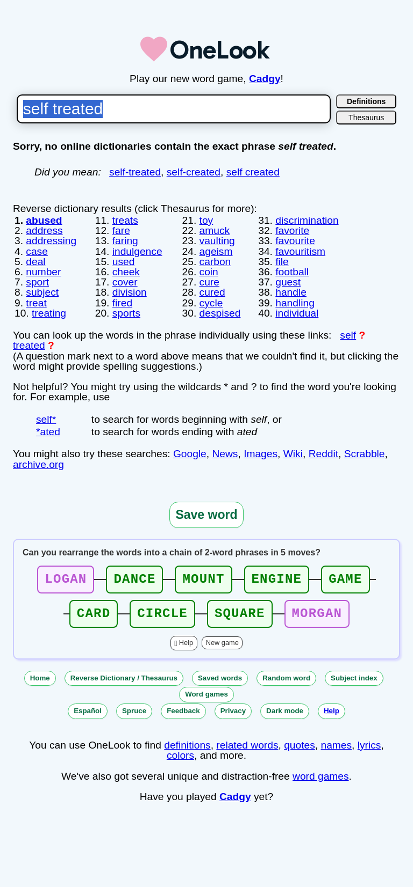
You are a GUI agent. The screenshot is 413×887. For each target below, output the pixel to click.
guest (288, 282)
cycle (211, 303)
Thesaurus (366, 117)
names (336, 745)
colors (180, 755)
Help (186, 643)
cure (209, 282)
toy (206, 220)
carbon (215, 261)
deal (35, 261)
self (348, 335)
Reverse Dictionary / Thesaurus (123, 678)
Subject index (354, 678)
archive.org (38, 464)
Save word (206, 515)
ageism (216, 251)
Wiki (293, 453)
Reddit (323, 453)
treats (125, 220)
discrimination (306, 220)
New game (222, 643)
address (44, 230)
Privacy (233, 711)
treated (29, 345)
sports (126, 313)
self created (253, 172)
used (123, 261)
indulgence (137, 251)
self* (46, 419)
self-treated (135, 172)
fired (122, 303)
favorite (292, 230)
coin (209, 271)
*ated (48, 431)
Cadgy (265, 78)
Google (189, 453)
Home (40, 678)
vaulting (217, 240)
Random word (286, 678)
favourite (295, 240)
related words (247, 745)
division (129, 292)
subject (42, 292)
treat (36, 303)
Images (260, 453)
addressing (51, 240)
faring (125, 240)
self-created (193, 172)
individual (296, 313)
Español (88, 711)
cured (212, 292)
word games (321, 776)
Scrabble (364, 453)
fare (121, 230)
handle (291, 292)
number (43, 271)
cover (125, 282)
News (225, 453)
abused (44, 220)
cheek (126, 271)
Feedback (183, 711)
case (37, 251)
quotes (299, 745)
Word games (206, 694)
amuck (215, 230)
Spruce (134, 711)
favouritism (300, 251)
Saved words (220, 678)
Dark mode (284, 711)
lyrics (369, 745)
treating (49, 313)
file (282, 261)
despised (220, 313)
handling (295, 303)
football (292, 271)
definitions (187, 745)
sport (37, 282)
